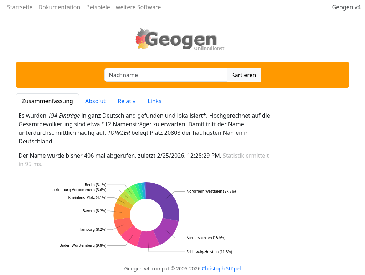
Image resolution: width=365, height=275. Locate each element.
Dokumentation (59, 7)
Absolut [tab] (95, 101)
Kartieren (243, 75)
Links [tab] (154, 101)
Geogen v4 (346, 7)
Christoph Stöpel (221, 268)
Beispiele (98, 7)
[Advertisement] (314, 185)
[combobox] (165, 75)
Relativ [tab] (126, 101)
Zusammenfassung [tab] (47, 101)
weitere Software (138, 7)
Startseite (20, 7)
